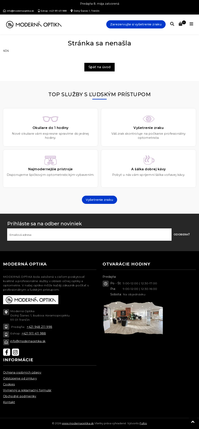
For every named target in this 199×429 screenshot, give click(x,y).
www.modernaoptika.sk (78, 423)
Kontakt (9, 402)
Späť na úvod (99, 67)
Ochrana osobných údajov (22, 372)
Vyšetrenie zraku (99, 200)
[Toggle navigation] (191, 24)
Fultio (143, 423)
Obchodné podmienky (19, 396)
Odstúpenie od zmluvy (20, 378)
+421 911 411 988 (33, 333)
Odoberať (182, 234)
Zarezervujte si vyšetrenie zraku (136, 24)
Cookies (9, 384)
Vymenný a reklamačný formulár (27, 390)
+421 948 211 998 (39, 327)
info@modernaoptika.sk (27, 341)
